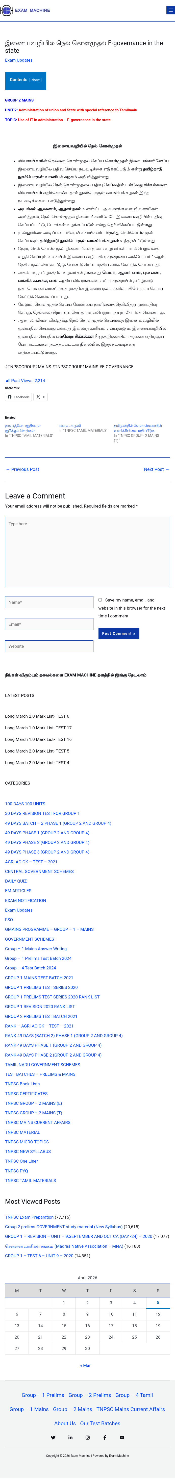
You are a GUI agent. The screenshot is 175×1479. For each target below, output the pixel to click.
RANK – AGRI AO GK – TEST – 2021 (39, 1026)
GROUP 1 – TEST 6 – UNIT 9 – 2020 (39, 1255)
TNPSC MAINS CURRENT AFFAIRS (37, 1122)
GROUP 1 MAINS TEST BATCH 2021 (39, 977)
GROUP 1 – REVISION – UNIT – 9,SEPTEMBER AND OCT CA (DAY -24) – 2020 (78, 1236)
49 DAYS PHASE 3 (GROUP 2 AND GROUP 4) (47, 852)
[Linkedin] (70, 1438)
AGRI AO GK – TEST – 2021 (31, 861)
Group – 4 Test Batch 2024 (30, 967)
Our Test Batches (100, 1424)
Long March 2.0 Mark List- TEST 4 (37, 762)
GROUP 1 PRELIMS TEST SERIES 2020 (41, 987)
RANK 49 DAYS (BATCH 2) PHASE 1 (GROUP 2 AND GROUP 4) (64, 1035)
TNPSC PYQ (16, 1170)
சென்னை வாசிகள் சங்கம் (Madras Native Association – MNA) (64, 1246)
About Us (65, 1424)
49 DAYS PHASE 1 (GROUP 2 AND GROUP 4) (47, 832)
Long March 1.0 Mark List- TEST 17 (38, 727)
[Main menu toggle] (170, 10)
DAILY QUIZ (16, 881)
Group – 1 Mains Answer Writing (36, 948)
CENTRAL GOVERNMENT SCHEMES (39, 871)
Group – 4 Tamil (134, 1395)
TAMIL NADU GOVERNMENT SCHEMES (42, 1064)
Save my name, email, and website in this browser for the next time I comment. (131, 607)
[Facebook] (105, 1438)
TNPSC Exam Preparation (29, 1217)
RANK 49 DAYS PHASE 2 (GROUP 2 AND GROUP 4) (53, 1055)
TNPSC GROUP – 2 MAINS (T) (33, 1112)
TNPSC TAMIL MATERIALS (30, 1180)
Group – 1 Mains (28, 1410)
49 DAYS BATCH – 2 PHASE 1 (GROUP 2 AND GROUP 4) (58, 823)
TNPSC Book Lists (22, 1083)
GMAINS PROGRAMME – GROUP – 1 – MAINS (49, 929)
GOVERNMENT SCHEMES (29, 939)
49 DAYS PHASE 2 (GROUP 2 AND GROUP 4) (47, 842)
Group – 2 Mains (72, 1410)
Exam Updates (19, 60)
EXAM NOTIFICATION (25, 900)
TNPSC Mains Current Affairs (131, 1410)
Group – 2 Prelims (89, 1395)
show (35, 80)
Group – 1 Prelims (42, 1395)
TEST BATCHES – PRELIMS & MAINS (40, 1074)
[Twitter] (53, 1438)
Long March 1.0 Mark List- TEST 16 (38, 739)
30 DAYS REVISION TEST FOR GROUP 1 (42, 813)
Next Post (156, 469)
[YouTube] (122, 1438)
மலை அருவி (70, 425)
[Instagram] (87, 1438)
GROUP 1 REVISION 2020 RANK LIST (40, 1006)
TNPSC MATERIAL (22, 1132)
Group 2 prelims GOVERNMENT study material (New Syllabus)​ (64, 1226)
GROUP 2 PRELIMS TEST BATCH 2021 (41, 1016)
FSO (9, 919)
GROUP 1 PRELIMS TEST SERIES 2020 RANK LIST (52, 996)
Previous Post (22, 469)
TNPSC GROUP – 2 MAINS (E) (33, 1103)
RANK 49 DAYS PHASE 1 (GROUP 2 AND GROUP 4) (53, 1045)
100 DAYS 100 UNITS (25, 803)
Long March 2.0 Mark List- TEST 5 (37, 751)
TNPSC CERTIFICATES (26, 1093)
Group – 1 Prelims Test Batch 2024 (38, 958)
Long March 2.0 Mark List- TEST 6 (37, 716)
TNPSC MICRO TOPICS (27, 1141)
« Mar (85, 1365)
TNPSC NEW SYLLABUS (28, 1151)
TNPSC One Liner (21, 1161)
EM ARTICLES (18, 890)
